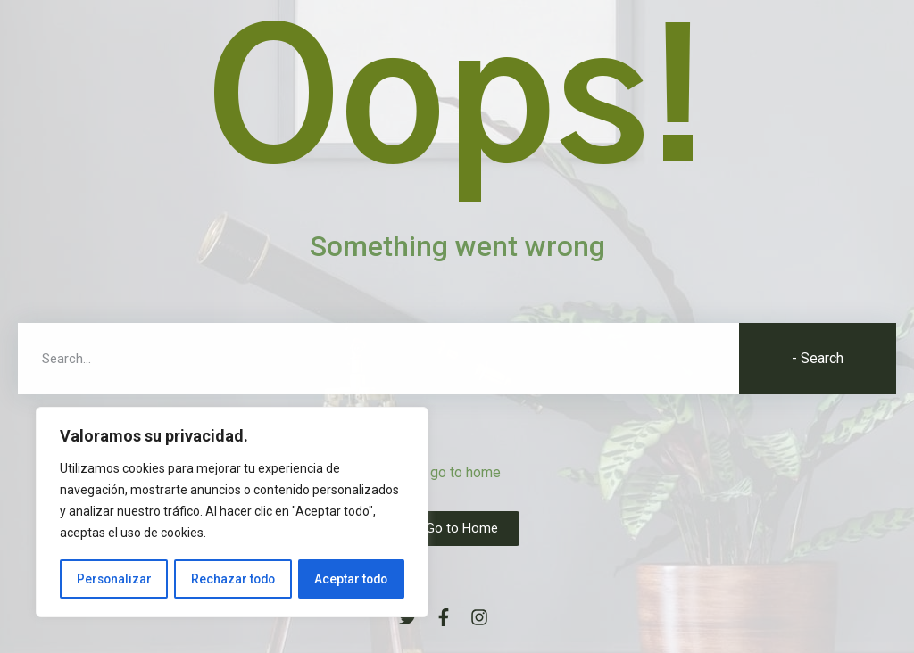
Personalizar (113, 579)
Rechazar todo (232, 579)
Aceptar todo (351, 579)
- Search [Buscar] (817, 358)
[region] (232, 513)
